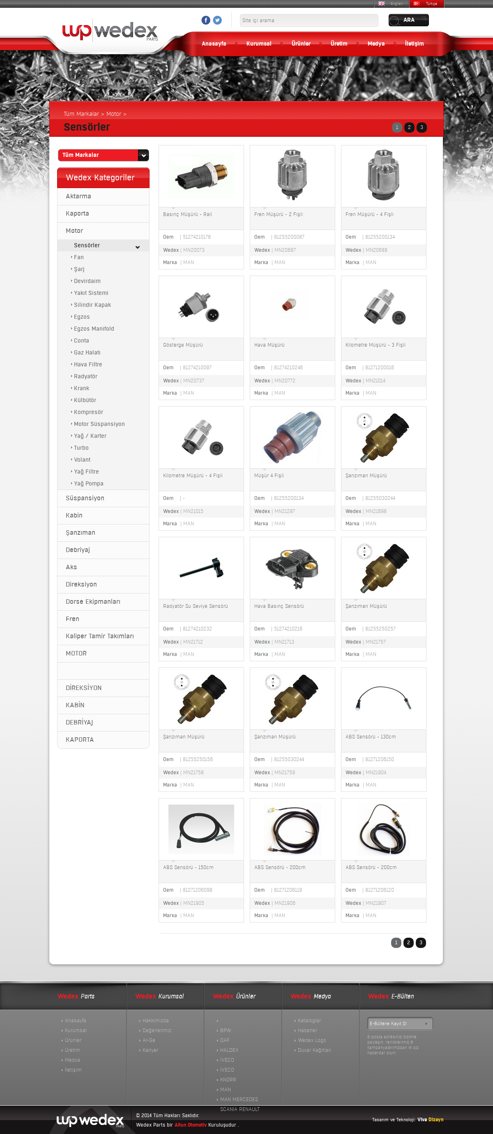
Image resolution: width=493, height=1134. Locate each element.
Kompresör (88, 412)
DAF (225, 1040)
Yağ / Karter (90, 436)
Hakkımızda (156, 1020)
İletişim (414, 44)
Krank (81, 388)
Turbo (81, 448)
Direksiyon (81, 584)
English (397, 3)
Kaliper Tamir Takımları (100, 636)
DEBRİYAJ (79, 722)
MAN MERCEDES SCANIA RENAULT (240, 1100)
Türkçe (431, 3)
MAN (225, 1089)
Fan (79, 257)
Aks (71, 567)
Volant (82, 460)
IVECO (227, 1060)
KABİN (75, 705)
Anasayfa (214, 44)
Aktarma (78, 196)
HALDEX (229, 1050)
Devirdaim (87, 281)
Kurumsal (259, 44)
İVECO (227, 1070)
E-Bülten (391, 996)
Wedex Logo (312, 1040)
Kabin (74, 515)
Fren (72, 618)
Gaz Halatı (87, 353)
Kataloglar (309, 1020)
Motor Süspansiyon (99, 424)
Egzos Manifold (94, 329)
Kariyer (150, 1050)
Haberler (307, 1030)
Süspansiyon (85, 498)
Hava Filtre (88, 364)
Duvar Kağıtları (314, 1050)
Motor (74, 230)
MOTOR (76, 653)
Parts (76, 996)
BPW (225, 1030)
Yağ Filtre (86, 472)
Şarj (79, 269)
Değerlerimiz (157, 1030)
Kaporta (77, 213)
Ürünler (301, 44)
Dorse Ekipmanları (93, 601)
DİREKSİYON (84, 687)
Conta (81, 341)
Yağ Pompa (89, 484)
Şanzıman (80, 532)
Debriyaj (78, 549)
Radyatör (85, 376)
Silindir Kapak (92, 305)
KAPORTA (80, 739)
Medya (376, 44)
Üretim (339, 44)
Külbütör (85, 400)
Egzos (82, 317)
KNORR (228, 1079)
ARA (409, 20)
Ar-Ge (149, 1040)
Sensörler (87, 245)
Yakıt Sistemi (91, 293)
